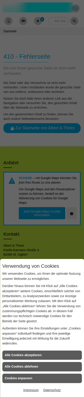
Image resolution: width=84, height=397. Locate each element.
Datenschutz (52, 390)
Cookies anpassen (18, 378)
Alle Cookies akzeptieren (23, 355)
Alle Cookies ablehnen (21, 366)
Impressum (31, 390)
